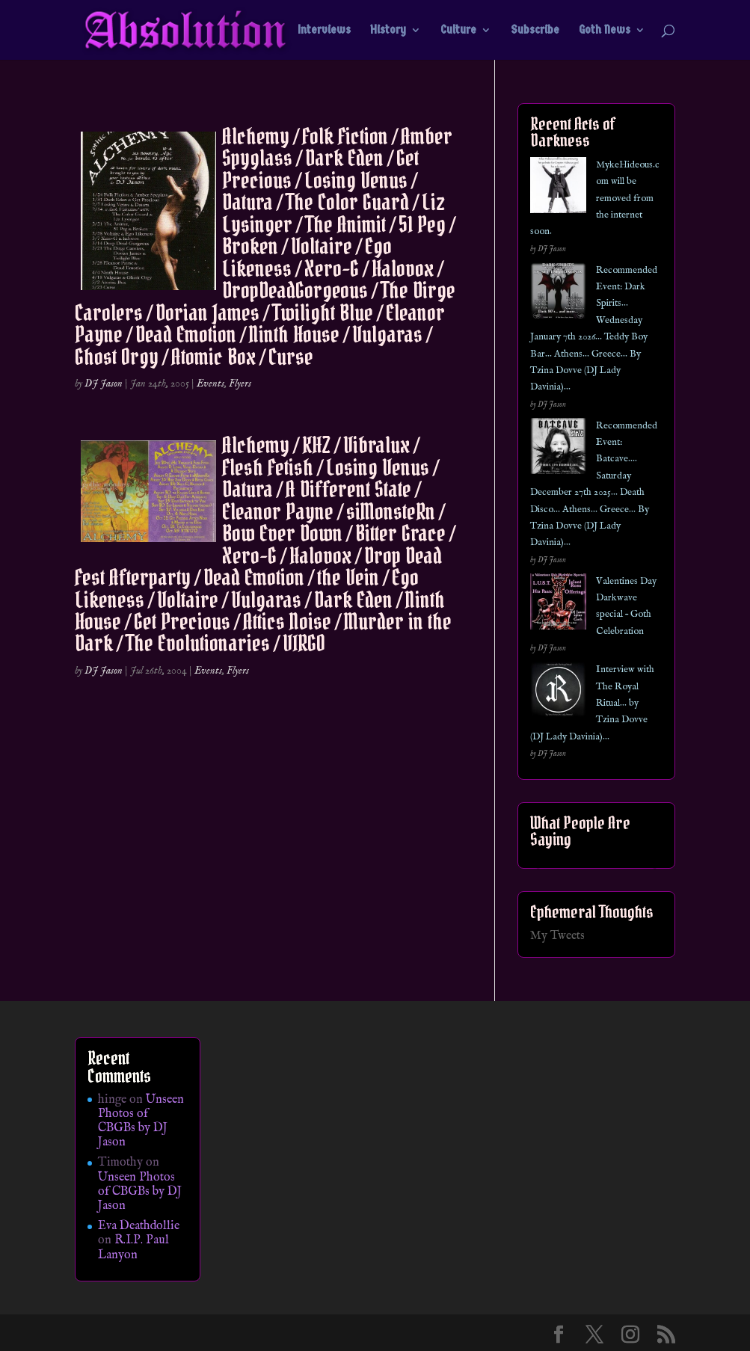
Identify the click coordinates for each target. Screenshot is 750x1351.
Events (210, 383)
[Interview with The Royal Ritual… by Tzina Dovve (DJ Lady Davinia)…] (558, 693)
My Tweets (557, 936)
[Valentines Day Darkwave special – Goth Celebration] (558, 604)
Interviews (324, 31)
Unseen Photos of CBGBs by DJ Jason (141, 1121)
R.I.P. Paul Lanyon (133, 1247)
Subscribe (535, 31)
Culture (458, 31)
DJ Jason (103, 383)
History (388, 31)
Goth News (604, 31)
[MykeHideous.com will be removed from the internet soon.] (558, 188)
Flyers (240, 383)
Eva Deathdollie (138, 1226)
